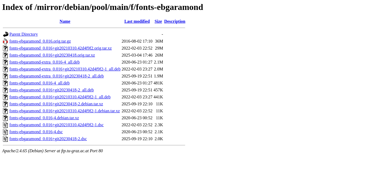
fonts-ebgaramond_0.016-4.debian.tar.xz (44, 118)
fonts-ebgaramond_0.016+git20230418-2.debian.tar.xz (56, 104)
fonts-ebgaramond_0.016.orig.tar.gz (40, 41)
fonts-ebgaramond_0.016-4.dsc (36, 131)
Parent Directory (23, 34)
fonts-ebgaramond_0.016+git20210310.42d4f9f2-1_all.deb (59, 97)
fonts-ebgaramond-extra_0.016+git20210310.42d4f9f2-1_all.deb (65, 69)
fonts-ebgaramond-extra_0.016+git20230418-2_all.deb (56, 76)
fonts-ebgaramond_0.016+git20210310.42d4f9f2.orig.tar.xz (60, 48)
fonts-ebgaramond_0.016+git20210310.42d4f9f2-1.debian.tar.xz (64, 111)
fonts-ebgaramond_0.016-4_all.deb (39, 83)
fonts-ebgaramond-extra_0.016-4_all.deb (44, 62)
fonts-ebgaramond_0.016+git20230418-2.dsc (48, 138)
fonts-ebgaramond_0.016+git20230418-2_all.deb (51, 90)
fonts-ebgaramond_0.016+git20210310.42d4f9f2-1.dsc (56, 125)
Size (158, 21)
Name (65, 21)
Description (174, 21)
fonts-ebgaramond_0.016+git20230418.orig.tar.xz (52, 55)
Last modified (137, 21)
